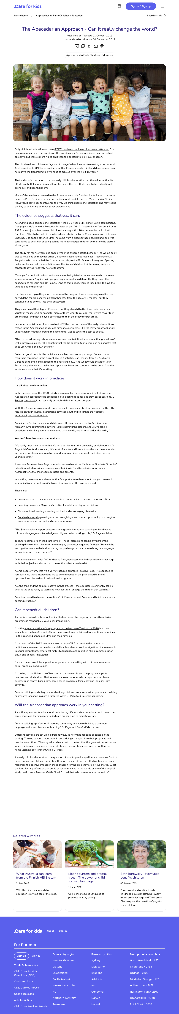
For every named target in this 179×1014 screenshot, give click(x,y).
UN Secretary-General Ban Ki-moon (55, 168)
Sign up (21, 956)
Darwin (95, 998)
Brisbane (96, 973)
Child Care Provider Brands (30, 1006)
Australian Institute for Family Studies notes (48, 617)
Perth (94, 985)
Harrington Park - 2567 (144, 992)
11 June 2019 (74, 887)
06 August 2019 (128, 883)
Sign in (36, 956)
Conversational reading (31, 511)
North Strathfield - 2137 (144, 960)
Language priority (28, 499)
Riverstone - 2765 (141, 966)
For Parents (25, 945)
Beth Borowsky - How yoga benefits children (139, 876)
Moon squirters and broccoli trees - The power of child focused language (88, 877)
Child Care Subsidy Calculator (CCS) (25, 973)
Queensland (60, 973)
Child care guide (24, 994)
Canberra (97, 992)
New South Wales (63, 960)
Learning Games (27, 505)
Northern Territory (64, 998)
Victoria (57, 966)
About (50, 931)
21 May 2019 (22, 883)
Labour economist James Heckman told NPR (40, 324)
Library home (20, 15)
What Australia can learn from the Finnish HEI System (36, 876)
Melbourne (98, 966)
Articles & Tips (23, 1000)
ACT (55, 992)
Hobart (95, 1004)
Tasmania (59, 1004)
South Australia (62, 979)
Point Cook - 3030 (141, 1004)
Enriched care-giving (29, 517)
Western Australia (64, 985)
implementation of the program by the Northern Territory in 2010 (61, 628)
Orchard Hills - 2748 (142, 998)
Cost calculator (23, 981)
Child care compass (26, 987)
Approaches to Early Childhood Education (57, 16)
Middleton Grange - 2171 (145, 979)
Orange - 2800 (139, 973)
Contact (63, 931)
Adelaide (96, 979)
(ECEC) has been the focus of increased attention (81, 149)
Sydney (95, 960)
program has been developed (76, 393)
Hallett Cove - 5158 (142, 985)
